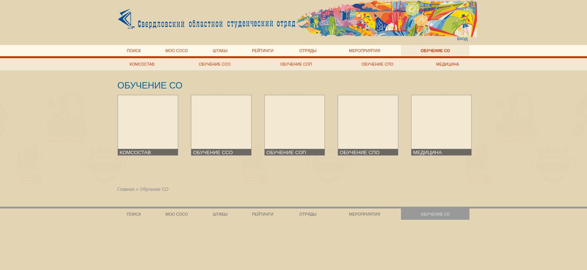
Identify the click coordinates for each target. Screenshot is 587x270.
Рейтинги (262, 50)
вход (462, 38)
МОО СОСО (176, 50)
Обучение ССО (215, 64)
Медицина (447, 64)
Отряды (307, 50)
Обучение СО (435, 50)
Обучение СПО (377, 64)
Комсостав (142, 64)
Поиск (134, 50)
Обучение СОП (296, 64)
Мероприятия (364, 50)
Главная (126, 189)
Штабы (220, 50)
